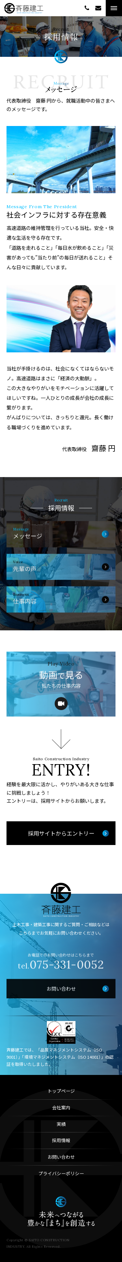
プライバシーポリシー (61, 1173)
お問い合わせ (61, 1157)
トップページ (61, 1091)
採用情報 (61, 1140)
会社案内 (61, 1107)
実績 (61, 1124)
